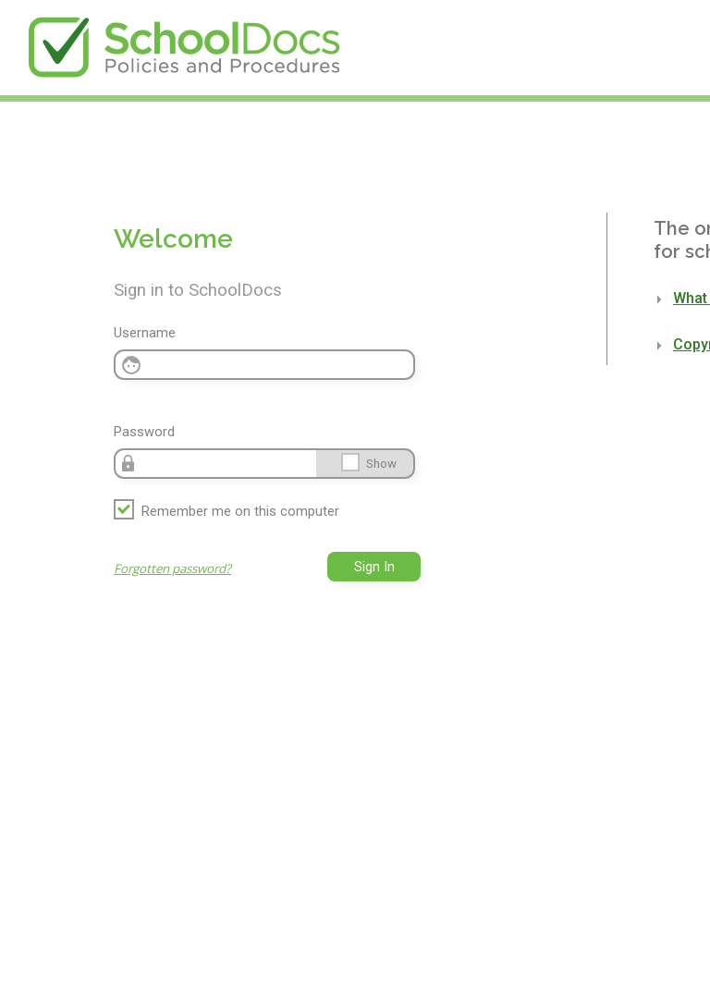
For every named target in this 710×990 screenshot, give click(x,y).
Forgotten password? (172, 568)
